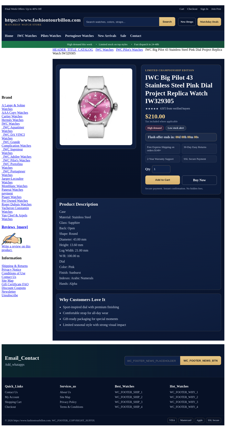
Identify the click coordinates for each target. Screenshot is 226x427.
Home (9, 36)
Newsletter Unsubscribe (10, 293)
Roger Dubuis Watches (17, 204)
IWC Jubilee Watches (16, 156)
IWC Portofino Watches (12, 165)
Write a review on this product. (16, 247)
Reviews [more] (15, 227)
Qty (148, 169)
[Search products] (121, 21)
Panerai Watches (12, 189)
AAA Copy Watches (15, 112)
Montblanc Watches (15, 186)
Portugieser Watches (79, 36)
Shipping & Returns (15, 266)
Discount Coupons (14, 288)
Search (167, 21)
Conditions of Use (13, 273)
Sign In (204, 8)
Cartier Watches (12, 116)
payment (7, 193)
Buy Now (199, 180)
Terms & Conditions (71, 406)
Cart (182, 8)
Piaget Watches (12, 197)
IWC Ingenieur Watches (12, 151)
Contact (135, 36)
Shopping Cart (13, 402)
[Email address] (152, 360)
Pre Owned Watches (15, 200)
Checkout (192, 8)
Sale (123, 36)
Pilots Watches (51, 36)
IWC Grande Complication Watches (16, 143)
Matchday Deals (209, 21)
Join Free (216, 8)
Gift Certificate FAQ (15, 284)
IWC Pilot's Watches (129, 49)
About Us (65, 392)
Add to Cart (162, 179)
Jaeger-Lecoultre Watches (12, 180)
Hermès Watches (12, 120)
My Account (12, 397)
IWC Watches (27, 36)
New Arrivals (107, 36)
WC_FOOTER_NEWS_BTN (201, 360)
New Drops (187, 21)
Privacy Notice (11, 269)
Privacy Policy (68, 402)
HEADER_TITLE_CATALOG (73, 49)
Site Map (7, 280)
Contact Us (9, 277)
